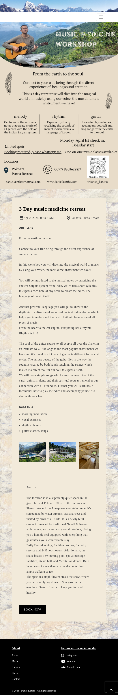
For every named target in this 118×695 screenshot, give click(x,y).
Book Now (32, 609)
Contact (16, 679)
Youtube (68, 661)
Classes (16, 667)
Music (15, 661)
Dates (15, 673)
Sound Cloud (71, 667)
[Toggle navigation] (101, 17)
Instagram (69, 655)
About (15, 655)
